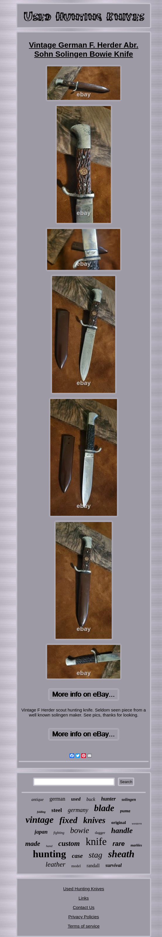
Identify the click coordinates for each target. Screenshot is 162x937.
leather (56, 864)
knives (94, 820)
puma (125, 810)
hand (49, 846)
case (77, 855)
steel (56, 810)
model (76, 866)
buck (90, 799)
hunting (49, 853)
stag (95, 854)
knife (96, 841)
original (118, 822)
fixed (68, 820)
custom (69, 843)
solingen (129, 799)
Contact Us (83, 907)
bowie (79, 830)
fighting (59, 833)
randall (93, 865)
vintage (39, 819)
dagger (100, 832)
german (57, 799)
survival (114, 865)
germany (78, 810)
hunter (108, 799)
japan (41, 832)
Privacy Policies (83, 916)
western (137, 823)
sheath (121, 854)
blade (104, 808)
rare (119, 843)
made (32, 843)
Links (83, 898)
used (75, 799)
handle (122, 830)
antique (37, 799)
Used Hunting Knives (83, 888)
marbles (136, 845)
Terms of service (83, 926)
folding (41, 811)
